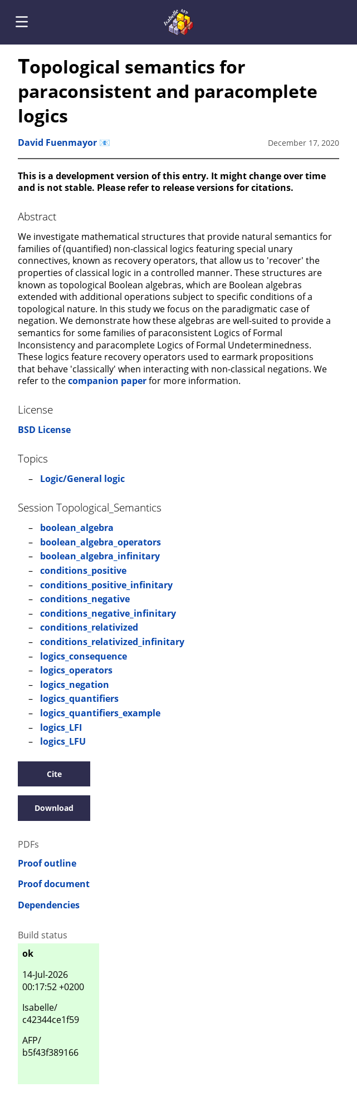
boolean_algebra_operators (100, 542)
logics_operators (76, 670)
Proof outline (47, 863)
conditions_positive (83, 570)
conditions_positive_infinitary (106, 585)
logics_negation (74, 684)
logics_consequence (83, 656)
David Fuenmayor (57, 142)
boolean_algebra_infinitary (100, 556)
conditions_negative (85, 599)
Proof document (54, 884)
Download (54, 808)
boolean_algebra (77, 528)
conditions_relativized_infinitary (112, 642)
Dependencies (49, 905)
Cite (54, 774)
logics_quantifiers (79, 698)
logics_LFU (63, 741)
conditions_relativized (89, 627)
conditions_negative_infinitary (108, 613)
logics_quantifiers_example (100, 713)
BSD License (44, 430)
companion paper (107, 381)
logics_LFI (61, 727)
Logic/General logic (82, 479)
